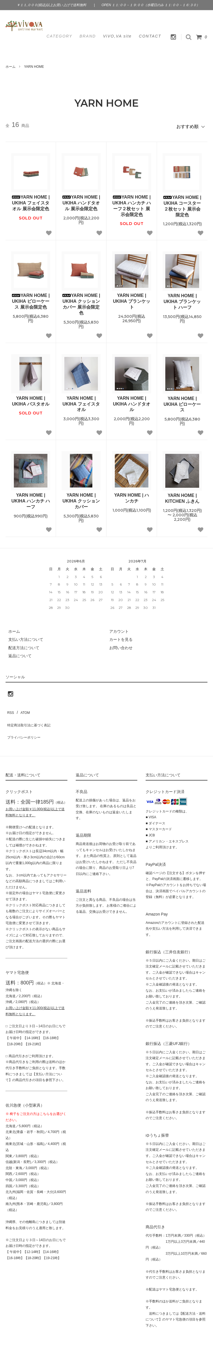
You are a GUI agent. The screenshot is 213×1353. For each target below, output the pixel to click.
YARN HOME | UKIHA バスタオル (30, 398)
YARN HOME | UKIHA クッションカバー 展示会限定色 (81, 302)
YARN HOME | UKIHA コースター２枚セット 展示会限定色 (182, 203)
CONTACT (150, 36)
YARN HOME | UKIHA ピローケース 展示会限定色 (31, 299)
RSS (10, 708)
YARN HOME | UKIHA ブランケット (131, 299)
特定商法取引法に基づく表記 (31, 716)
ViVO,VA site (117, 36)
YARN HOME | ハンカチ (131, 496)
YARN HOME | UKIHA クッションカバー (81, 499)
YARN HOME (34, 67)
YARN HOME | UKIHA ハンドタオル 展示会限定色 (81, 200)
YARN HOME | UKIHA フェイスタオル (81, 401)
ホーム (11, 67)
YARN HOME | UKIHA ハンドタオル (131, 401)
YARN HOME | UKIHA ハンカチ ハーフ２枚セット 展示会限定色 (131, 203)
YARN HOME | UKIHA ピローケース (182, 402)
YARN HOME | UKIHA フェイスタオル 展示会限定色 (31, 200)
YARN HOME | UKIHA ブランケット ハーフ (182, 299)
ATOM (22, 708)
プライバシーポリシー (25, 724)
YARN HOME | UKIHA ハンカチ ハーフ (30, 499)
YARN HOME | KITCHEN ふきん (182, 496)
